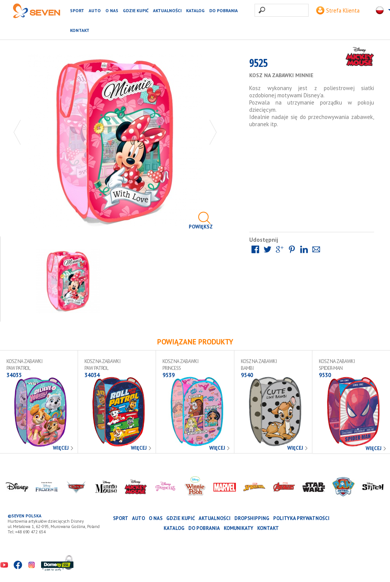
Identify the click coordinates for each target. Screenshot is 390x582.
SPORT (77, 10)
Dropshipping (251, 518)
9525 (258, 65)
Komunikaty (238, 528)
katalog (195, 10)
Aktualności (167, 10)
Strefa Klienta (338, 10)
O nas (111, 10)
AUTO (95, 10)
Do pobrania (223, 10)
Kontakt (79, 30)
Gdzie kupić (135, 10)
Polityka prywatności (301, 518)
